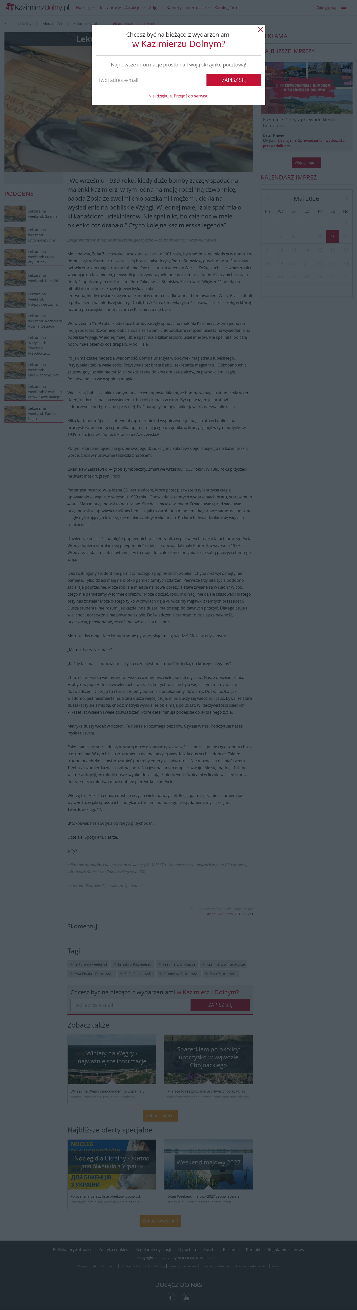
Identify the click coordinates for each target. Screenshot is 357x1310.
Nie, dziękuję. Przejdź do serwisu (178, 96)
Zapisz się (234, 80)
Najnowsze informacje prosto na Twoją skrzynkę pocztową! (178, 64)
